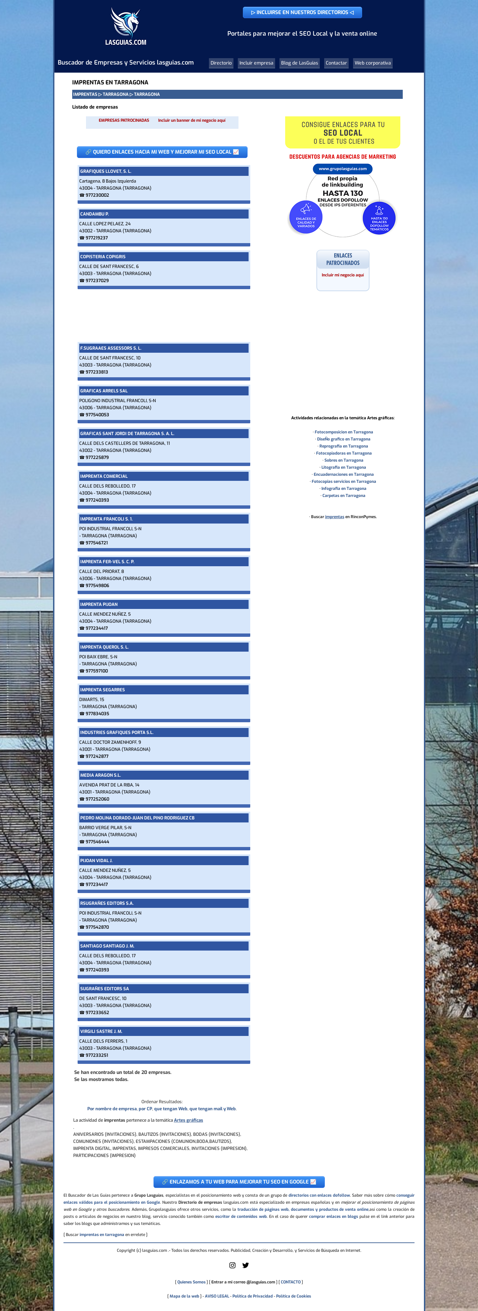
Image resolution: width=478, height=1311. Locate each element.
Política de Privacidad (252, 1296)
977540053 (97, 415)
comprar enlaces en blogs (333, 1216)
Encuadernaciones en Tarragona (344, 474)
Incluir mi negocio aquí (343, 275)
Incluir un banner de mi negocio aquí (191, 120)
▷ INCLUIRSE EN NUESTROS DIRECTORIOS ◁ (302, 12)
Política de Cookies (293, 1296)
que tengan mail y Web (212, 1109)
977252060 (97, 799)
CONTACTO (291, 1282)
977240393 (97, 500)
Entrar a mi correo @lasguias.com (243, 1282)
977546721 (97, 543)
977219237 (97, 238)
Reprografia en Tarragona (343, 446)
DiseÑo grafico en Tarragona (344, 439)
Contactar (336, 63)
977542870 (97, 927)
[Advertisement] (162, 315)
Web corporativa (373, 63)
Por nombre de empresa (112, 1109)
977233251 (97, 1055)
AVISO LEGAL (217, 1296)
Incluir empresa (256, 63)
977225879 (97, 457)
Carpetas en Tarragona (343, 495)
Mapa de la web (184, 1296)
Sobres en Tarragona (343, 460)
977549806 (97, 585)
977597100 (97, 671)
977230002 (97, 195)
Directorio (221, 63)
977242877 (97, 756)
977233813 (97, 372)
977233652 (97, 1012)
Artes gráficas (188, 1120)
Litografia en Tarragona (343, 467)
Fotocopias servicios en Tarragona (344, 481)
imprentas (334, 516)
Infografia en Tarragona (343, 488)
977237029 (97, 280)
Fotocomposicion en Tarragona (344, 432)
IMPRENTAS (85, 94)
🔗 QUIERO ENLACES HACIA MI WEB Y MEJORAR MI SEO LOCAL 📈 (162, 152)
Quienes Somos (191, 1282)
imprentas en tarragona (102, 1234)
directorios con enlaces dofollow (319, 1195)
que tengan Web (170, 1109)
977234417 (97, 628)
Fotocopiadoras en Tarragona (344, 453)
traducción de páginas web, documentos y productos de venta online (302, 1209)
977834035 (97, 714)
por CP (145, 1109)
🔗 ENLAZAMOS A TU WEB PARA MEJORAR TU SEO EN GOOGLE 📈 (239, 1182)
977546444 (97, 842)
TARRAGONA (116, 94)
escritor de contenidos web (240, 1216)
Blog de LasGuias (299, 63)
